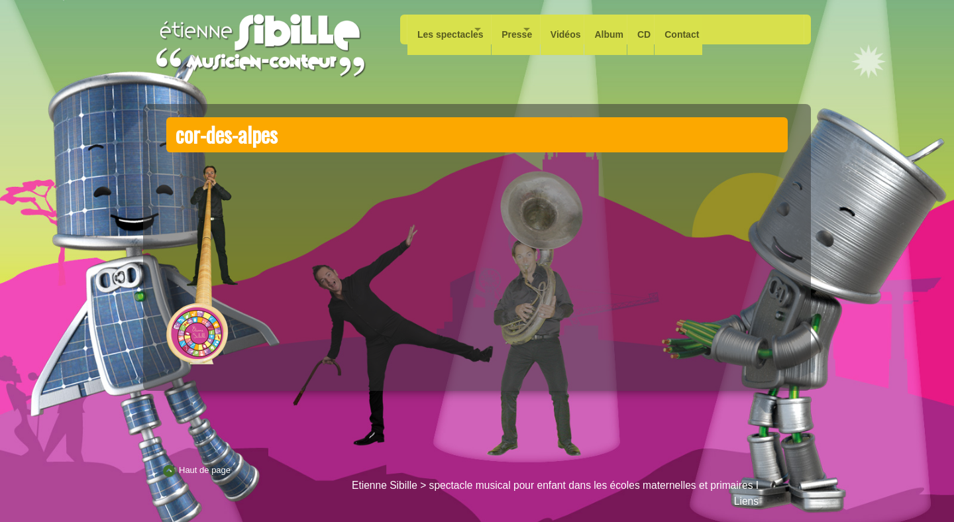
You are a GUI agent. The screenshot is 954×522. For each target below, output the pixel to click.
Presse (532, 29)
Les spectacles (450, 29)
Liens (746, 501)
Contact (733, 29)
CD (688, 29)
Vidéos (597, 29)
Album (646, 29)
